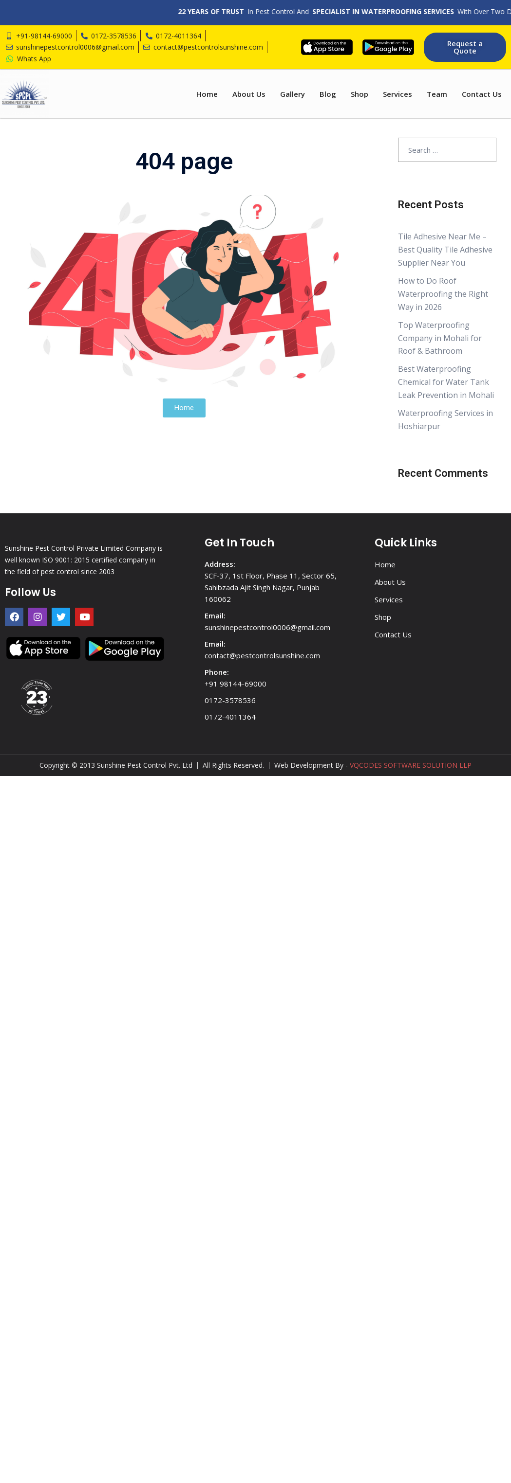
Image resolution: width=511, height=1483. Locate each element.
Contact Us (482, 94)
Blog (328, 94)
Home (207, 94)
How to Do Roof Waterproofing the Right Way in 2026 (443, 293)
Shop (359, 94)
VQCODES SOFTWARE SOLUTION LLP (411, 765)
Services (397, 94)
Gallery (292, 94)
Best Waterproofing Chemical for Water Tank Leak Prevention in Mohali (446, 381)
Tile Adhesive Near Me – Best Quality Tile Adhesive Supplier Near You (445, 249)
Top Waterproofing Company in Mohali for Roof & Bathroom (440, 338)
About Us (248, 94)
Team (437, 94)
